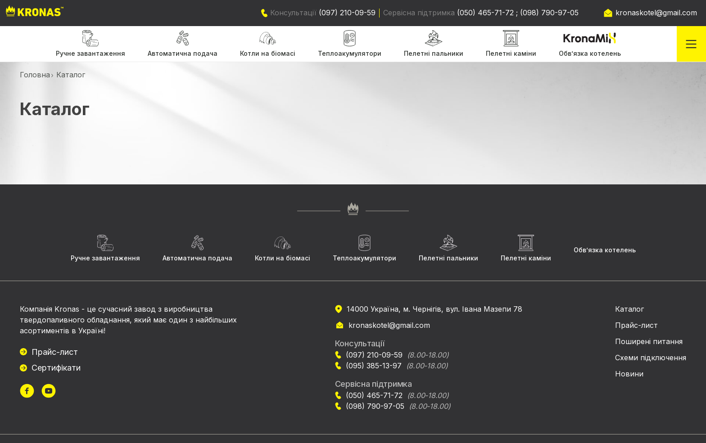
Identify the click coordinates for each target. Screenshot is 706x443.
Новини (629, 373)
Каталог (629, 308)
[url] (27, 392)
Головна (35, 74)
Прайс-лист (55, 352)
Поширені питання (649, 341)
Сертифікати (56, 367)
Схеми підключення (650, 357)
